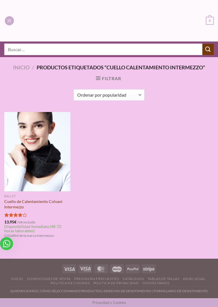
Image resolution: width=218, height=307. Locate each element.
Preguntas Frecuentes (96, 279)
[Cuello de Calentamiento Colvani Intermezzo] (37, 151)
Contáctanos (155, 283)
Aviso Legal (194, 279)
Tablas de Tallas (163, 279)
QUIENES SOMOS (24, 291)
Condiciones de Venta (49, 279)
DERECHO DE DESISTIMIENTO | (129, 291)
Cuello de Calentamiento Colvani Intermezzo (33, 204)
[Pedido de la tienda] (109, 95)
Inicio (21, 67)
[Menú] (9, 21)
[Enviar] (208, 49)
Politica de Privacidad (116, 283)
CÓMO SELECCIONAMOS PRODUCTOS (70, 291)
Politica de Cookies (70, 283)
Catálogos (133, 279)
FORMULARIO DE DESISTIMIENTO (181, 291)
